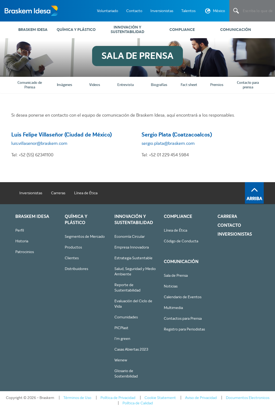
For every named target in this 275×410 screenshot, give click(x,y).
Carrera (227, 217)
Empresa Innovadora (131, 247)
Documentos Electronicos (247, 397)
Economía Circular (129, 236)
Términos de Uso (77, 397)
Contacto (134, 10)
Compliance (182, 29)
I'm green (122, 338)
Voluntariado (107, 10)
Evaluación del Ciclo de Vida (133, 303)
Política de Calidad (137, 403)
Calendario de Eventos (182, 296)
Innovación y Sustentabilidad (127, 29)
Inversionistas (161, 10)
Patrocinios (24, 251)
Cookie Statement (160, 397)
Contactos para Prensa (183, 318)
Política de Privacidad (117, 397)
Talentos (188, 10)
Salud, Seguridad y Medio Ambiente (135, 271)
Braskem (31, 10)
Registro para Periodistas (184, 329)
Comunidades (126, 317)
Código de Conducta (181, 241)
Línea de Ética (85, 192)
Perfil (19, 230)
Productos (73, 247)
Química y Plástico (76, 29)
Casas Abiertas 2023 (131, 349)
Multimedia (173, 307)
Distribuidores (76, 268)
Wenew (120, 360)
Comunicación (235, 29)
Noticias (171, 286)
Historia (21, 241)
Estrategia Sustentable (133, 258)
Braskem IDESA (33, 29)
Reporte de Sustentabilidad (127, 287)
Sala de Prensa (176, 275)
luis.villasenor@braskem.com (39, 143)
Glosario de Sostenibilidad (126, 373)
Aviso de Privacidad (201, 397)
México (214, 11)
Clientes (72, 258)
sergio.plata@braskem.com (168, 143)
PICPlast (121, 327)
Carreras (58, 192)
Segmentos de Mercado (85, 236)
